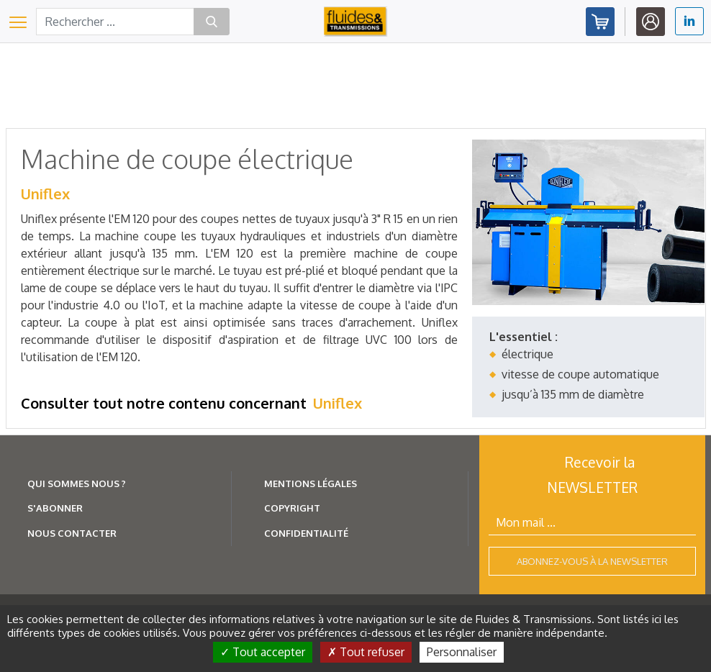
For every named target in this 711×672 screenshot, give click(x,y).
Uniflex (45, 193)
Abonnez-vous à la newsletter (592, 561)
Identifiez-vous (650, 21)
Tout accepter (262, 652)
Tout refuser (365, 652)
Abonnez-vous (600, 21)
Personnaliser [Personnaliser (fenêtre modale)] (462, 652)
